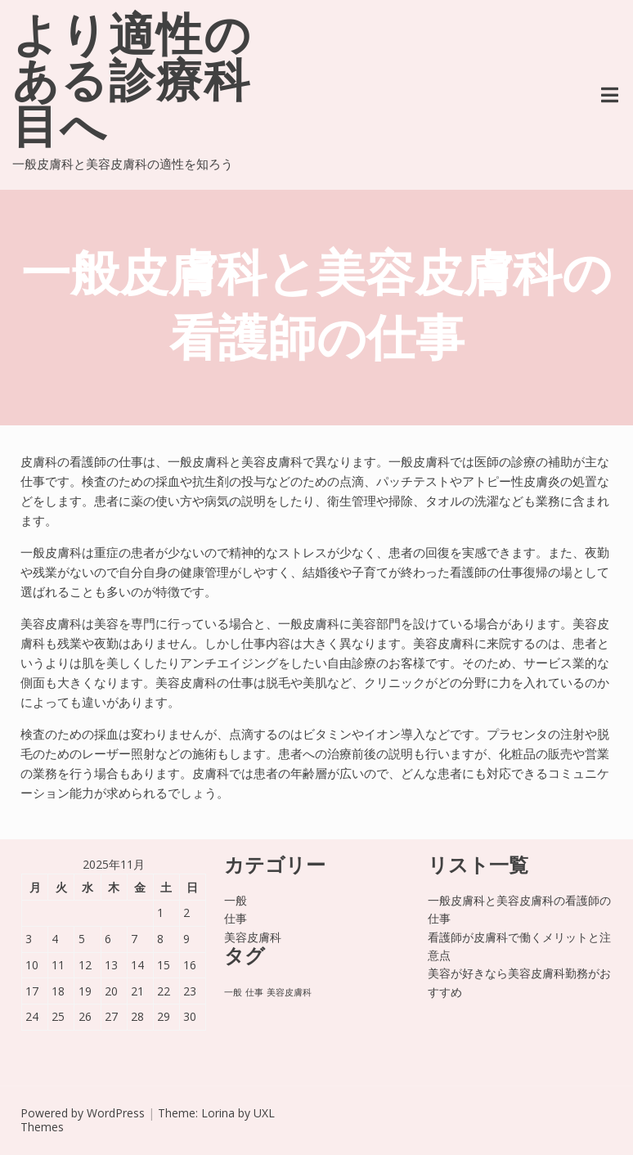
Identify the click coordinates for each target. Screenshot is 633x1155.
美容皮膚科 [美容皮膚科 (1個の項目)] (289, 992)
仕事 (235, 918)
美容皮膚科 (252, 937)
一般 (235, 900)
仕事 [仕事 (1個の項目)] (254, 992)
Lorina (218, 1113)
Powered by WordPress (82, 1113)
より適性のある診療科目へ (132, 85)
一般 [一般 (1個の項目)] (233, 992)
